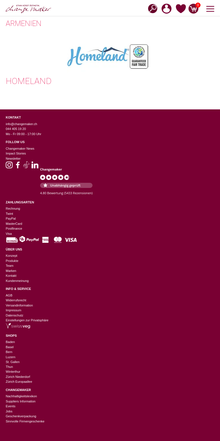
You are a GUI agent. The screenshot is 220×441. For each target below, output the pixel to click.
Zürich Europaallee (19, 381)
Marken (11, 270)
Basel (10, 347)
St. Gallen (12, 362)
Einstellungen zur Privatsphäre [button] (27, 320)
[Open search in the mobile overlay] (151, 8)
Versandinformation (19, 305)
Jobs (9, 411)
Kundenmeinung (17, 280)
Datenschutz (14, 315)
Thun (9, 366)
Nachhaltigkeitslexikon (21, 396)
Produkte (12, 260)
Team (9, 265)
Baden (10, 342)
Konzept (11, 255)
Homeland (29, 81)
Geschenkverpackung (21, 416)
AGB (9, 295)
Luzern (10, 357)
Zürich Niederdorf (18, 376)
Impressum (13, 310)
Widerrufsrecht (16, 300)
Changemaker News (20, 148)
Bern (9, 352)
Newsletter (13, 158)
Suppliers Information (21, 401)
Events (10, 406)
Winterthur (13, 371)
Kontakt (11, 275)
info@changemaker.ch (21, 124)
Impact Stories (16, 153)
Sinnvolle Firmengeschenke (25, 421)
